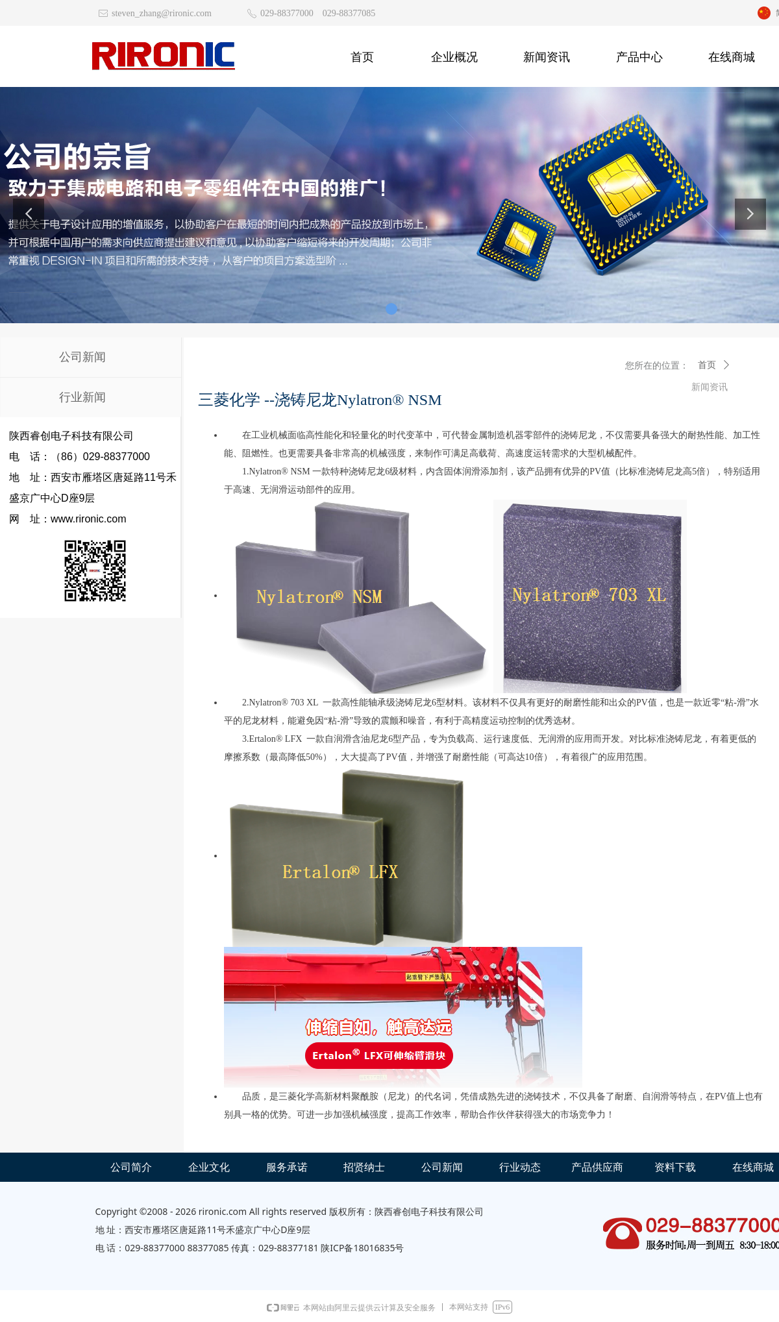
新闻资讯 (709, 387)
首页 (707, 365)
